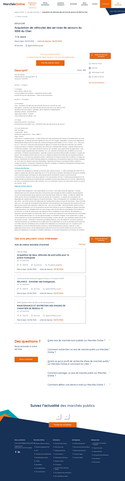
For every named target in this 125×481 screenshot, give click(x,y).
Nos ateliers (95, 458)
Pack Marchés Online (60, 443)
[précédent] (58, 416)
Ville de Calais (22, 252)
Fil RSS (37, 461)
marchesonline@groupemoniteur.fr (25, 443)
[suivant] (66, 416)
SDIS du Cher (20, 23)
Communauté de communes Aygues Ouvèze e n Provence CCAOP (40, 278)
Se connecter (118, 4)
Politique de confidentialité (42, 454)
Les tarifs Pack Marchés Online (60, 468)
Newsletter (38, 465)
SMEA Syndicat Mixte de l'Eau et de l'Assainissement (35, 302)
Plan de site (95, 462)
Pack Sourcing (58, 447)
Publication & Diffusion (60, 457)
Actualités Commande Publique (98, 443)
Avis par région (77, 454)
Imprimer (94, 68)
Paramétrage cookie (41, 457)
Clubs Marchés (96, 451)
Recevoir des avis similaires (101, 55)
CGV (36, 450)
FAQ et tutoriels (96, 448)
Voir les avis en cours (50, 63)
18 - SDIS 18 (21, 37)
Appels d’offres (19, 12)
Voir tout (82, 244)
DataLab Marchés (59, 450)
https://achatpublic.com (61, 199)
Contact (95, 4)
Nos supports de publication (62, 473)
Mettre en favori (97, 63)
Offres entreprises (45, 4)
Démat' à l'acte (58, 461)
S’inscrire (105, 4)
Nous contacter (26, 359)
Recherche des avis (78, 450)
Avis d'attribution (39, 468)
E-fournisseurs (58, 454)
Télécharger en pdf (98, 72)
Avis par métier (77, 457)
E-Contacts (57, 465)
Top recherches (39, 472)
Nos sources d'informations (81, 447)
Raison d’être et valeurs (41, 443)
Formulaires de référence (99, 455)
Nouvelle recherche (33, 12)
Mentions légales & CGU (41, 447)
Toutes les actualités (62, 425)
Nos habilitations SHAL (60, 476)
